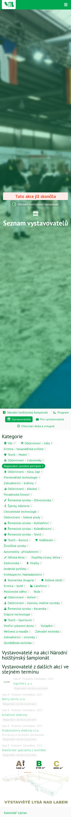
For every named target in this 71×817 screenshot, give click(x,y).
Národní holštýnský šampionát (35, 204)
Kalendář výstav (15, 813)
